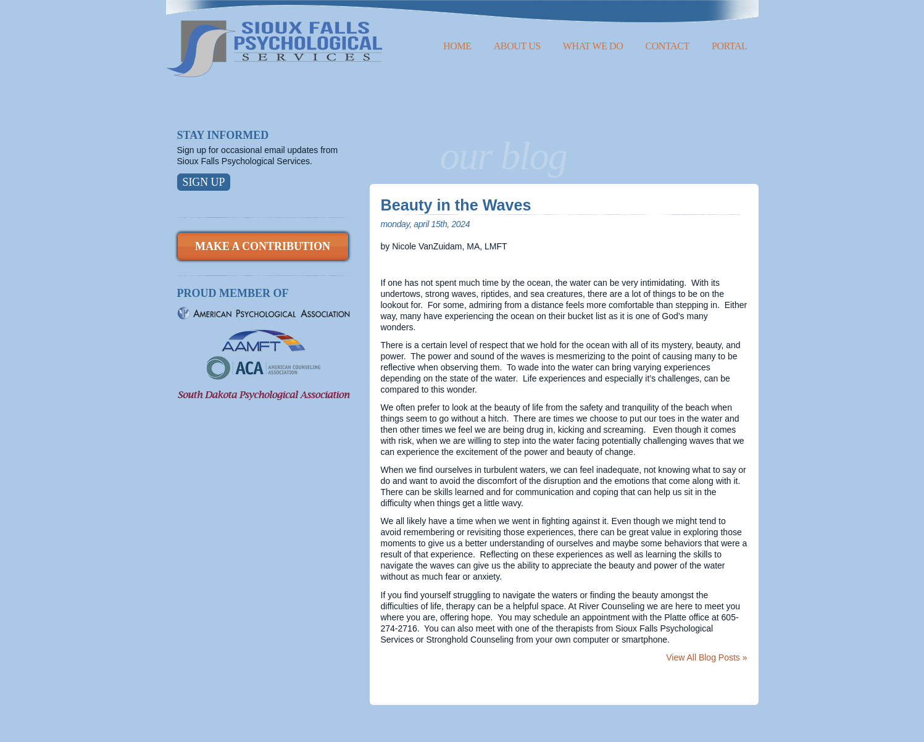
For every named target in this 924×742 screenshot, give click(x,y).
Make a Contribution (262, 246)
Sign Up (204, 182)
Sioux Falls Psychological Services (274, 38)
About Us (517, 46)
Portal (729, 46)
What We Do (593, 46)
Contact (667, 46)
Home (457, 46)
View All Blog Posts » (706, 657)
